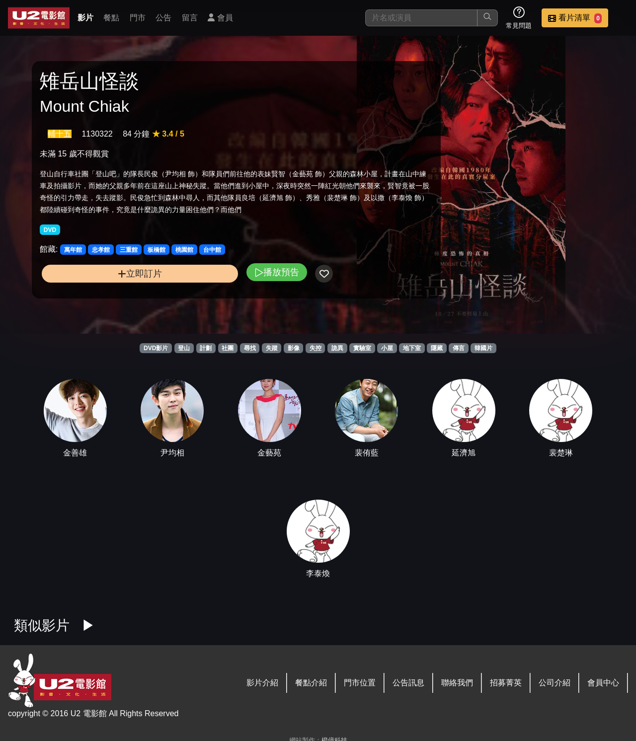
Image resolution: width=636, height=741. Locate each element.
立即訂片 (109, 292)
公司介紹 (554, 682)
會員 (220, 17)
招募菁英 (506, 682)
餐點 (111, 17)
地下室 (412, 348)
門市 (138, 17)
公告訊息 (408, 682)
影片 (85, 17)
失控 (315, 348)
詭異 (337, 348)
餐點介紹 (311, 682)
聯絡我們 (457, 682)
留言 (190, 17)
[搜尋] (421, 17)
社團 (228, 348)
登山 (184, 348)
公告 (163, 17)
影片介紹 (262, 682)
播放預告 (215, 291)
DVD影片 (156, 348)
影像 (294, 348)
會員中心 (603, 682)
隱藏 (437, 348)
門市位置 (360, 682)
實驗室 (362, 348)
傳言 (459, 348)
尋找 (250, 348)
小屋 (387, 348)
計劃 (206, 348)
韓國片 (483, 348)
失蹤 (272, 348)
